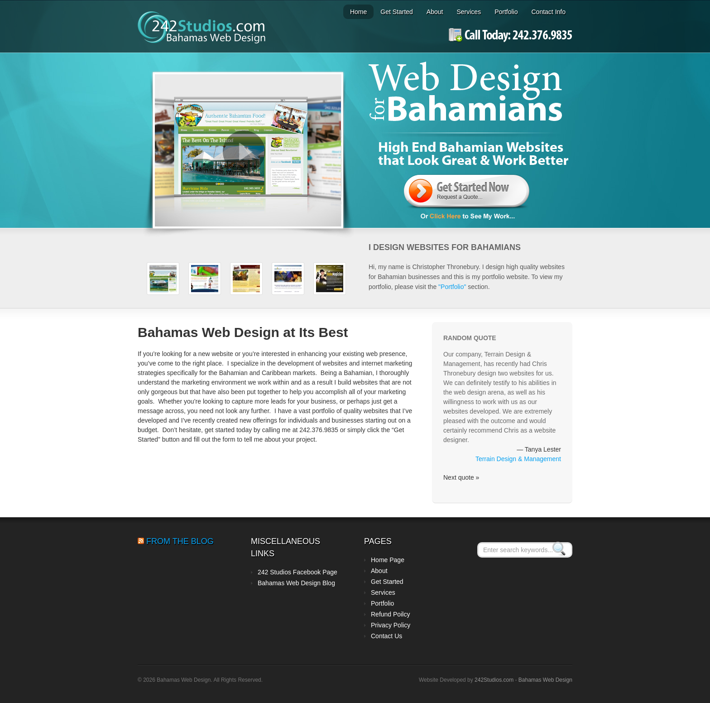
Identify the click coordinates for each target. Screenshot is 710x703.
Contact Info (549, 11)
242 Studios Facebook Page (297, 572)
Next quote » (461, 477)
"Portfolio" (452, 286)
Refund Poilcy (390, 614)
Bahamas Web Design (545, 680)
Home (358, 11)
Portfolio (506, 11)
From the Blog (180, 541)
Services (468, 11)
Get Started (396, 11)
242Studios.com (495, 680)
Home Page (387, 559)
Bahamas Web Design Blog (296, 583)
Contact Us (386, 636)
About (435, 11)
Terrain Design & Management (518, 458)
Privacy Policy (390, 625)
